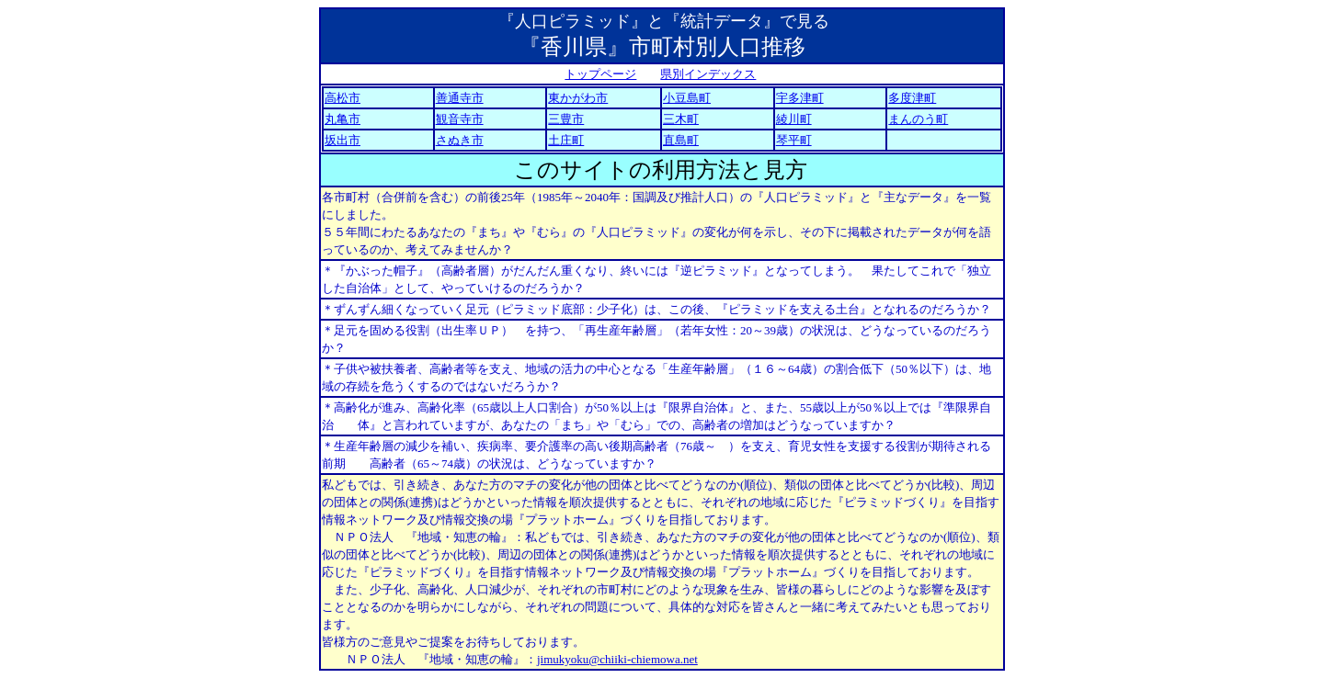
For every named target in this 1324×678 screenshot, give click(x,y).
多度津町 (912, 98)
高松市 (342, 98)
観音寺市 (460, 119)
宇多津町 (800, 98)
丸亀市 (342, 119)
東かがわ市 (578, 98)
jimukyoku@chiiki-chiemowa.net (617, 659)
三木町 (681, 119)
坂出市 (342, 140)
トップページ (600, 74)
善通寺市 (460, 98)
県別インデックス (708, 74)
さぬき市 (460, 140)
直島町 (681, 140)
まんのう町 (918, 119)
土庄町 (566, 140)
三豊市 (566, 119)
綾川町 (794, 119)
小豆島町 (687, 98)
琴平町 (794, 140)
